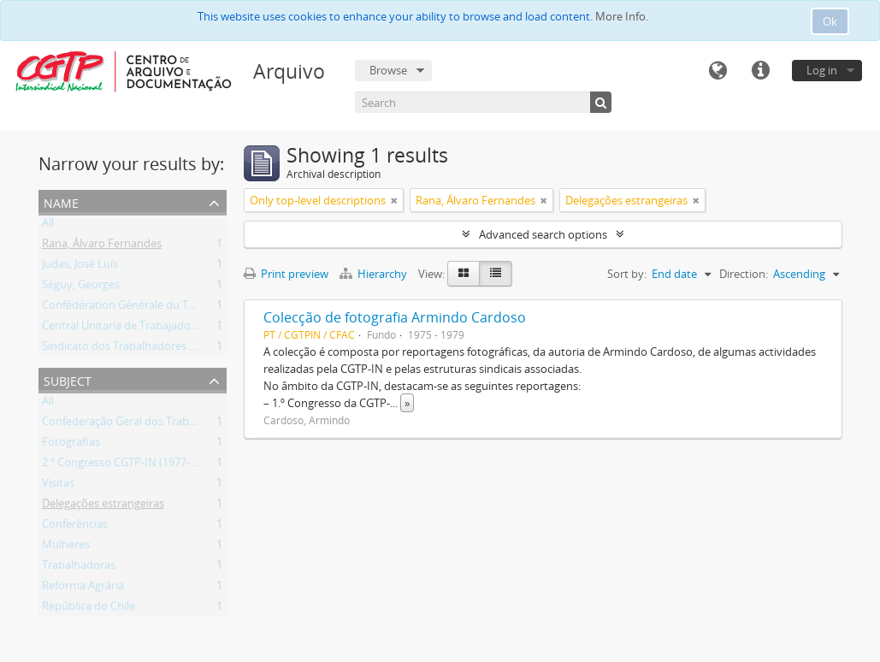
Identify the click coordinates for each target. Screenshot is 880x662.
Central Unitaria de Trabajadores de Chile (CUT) (160, 328)
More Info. (621, 16)
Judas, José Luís (80, 267)
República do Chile (88, 609)
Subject (68, 379)
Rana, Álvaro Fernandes (102, 246)
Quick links (760, 71)
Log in (821, 70)
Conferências (75, 527)
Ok (830, 21)
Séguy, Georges (81, 287)
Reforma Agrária (83, 588)
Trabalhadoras (78, 568)
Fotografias (71, 444)
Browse (388, 70)
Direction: (743, 273)
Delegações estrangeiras (103, 506)
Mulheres (66, 547)
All (48, 225)
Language (717, 71)
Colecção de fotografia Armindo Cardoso (394, 317)
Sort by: (627, 273)
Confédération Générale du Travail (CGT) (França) (165, 308)
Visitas (58, 486)
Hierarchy (375, 273)
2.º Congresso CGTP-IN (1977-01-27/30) (139, 465)
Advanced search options (543, 234)
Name (61, 201)
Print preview (286, 273)
